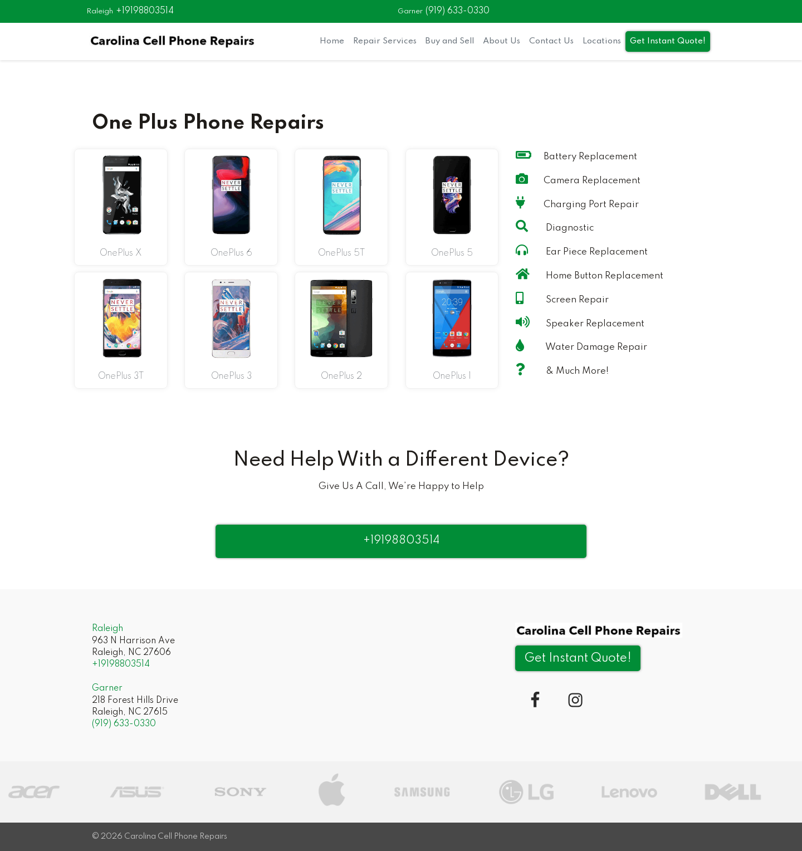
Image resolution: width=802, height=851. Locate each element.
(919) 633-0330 (458, 11)
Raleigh (99, 11)
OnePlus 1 (452, 376)
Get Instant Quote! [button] (578, 658)
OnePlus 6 (231, 253)
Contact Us (551, 41)
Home (332, 41)
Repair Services (385, 41)
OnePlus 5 (452, 253)
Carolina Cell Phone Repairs (175, 836)
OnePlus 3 (231, 376)
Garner (410, 11)
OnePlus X (121, 253)
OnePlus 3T (121, 376)
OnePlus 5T (341, 253)
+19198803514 (145, 11)
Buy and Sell (450, 41)
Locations (602, 41)
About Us (501, 41)
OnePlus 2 (341, 376)
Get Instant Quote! (668, 41)
